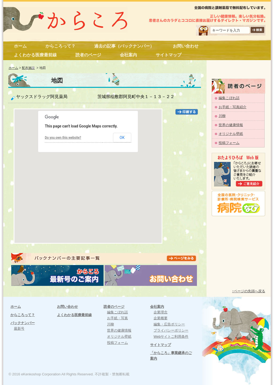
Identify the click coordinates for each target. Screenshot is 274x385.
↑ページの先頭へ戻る (248, 291)
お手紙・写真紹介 (232, 107)
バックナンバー (22, 323)
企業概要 (161, 318)
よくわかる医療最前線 (35, 55)
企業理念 (161, 312)
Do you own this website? (63, 137)
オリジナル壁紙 (231, 134)
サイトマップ (168, 55)
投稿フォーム (229, 143)
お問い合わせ (186, 46)
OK (122, 137)
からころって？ (60, 46)
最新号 (19, 328)
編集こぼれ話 (229, 98)
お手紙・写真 (117, 318)
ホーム (20, 46)
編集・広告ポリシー (169, 324)
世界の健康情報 (231, 125)
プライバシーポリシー (171, 330)
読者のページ (88, 55)
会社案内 (128, 55)
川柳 (222, 116)
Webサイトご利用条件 (171, 337)
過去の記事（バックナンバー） (124, 46)
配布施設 (28, 68)
